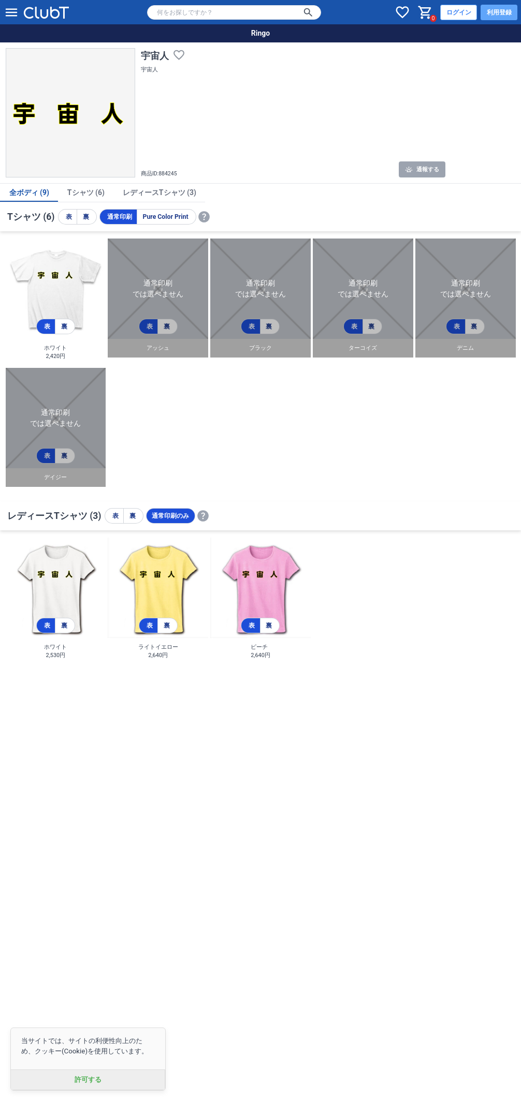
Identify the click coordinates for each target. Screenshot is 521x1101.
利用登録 (499, 12)
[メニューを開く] (11, 12)
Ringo (260, 33)
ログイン (458, 12)
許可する (88, 1079)
